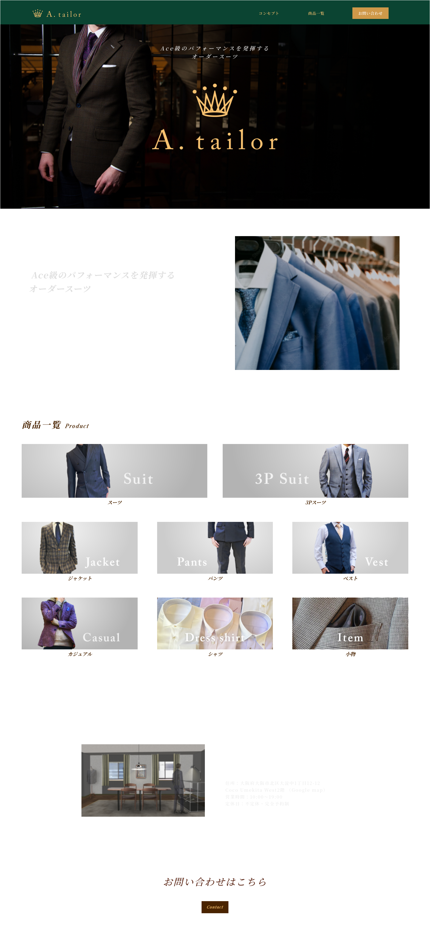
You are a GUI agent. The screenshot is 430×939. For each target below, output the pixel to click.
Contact (215, 907)
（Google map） (307, 790)
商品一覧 (316, 13)
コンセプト (269, 13)
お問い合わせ (370, 13)
